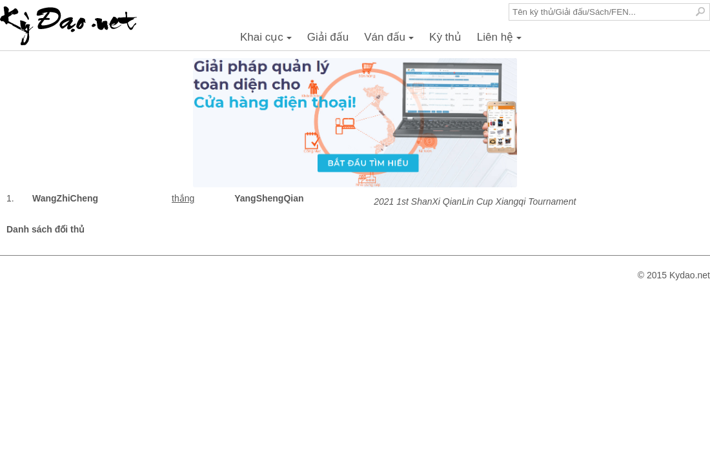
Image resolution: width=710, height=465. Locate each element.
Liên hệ (501, 40)
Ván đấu (391, 40)
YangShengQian (268, 198)
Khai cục (268, 40)
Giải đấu (328, 37)
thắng (183, 198)
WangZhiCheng (65, 198)
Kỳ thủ (445, 37)
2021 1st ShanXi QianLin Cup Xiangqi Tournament (475, 201)
